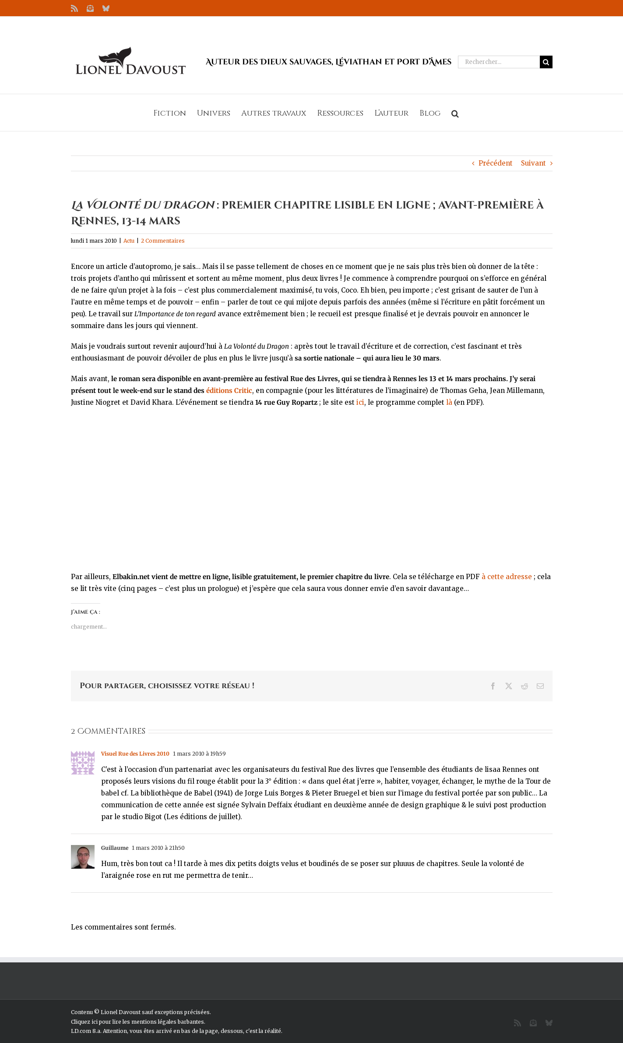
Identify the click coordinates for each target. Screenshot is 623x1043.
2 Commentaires (163, 240)
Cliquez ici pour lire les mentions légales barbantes (137, 1021)
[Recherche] (546, 62)
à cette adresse (507, 577)
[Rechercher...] (499, 62)
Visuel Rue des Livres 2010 (135, 753)
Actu (128, 240)
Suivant (533, 163)
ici (360, 402)
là (449, 402)
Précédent (496, 163)
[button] (455, 112)
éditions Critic (229, 390)
